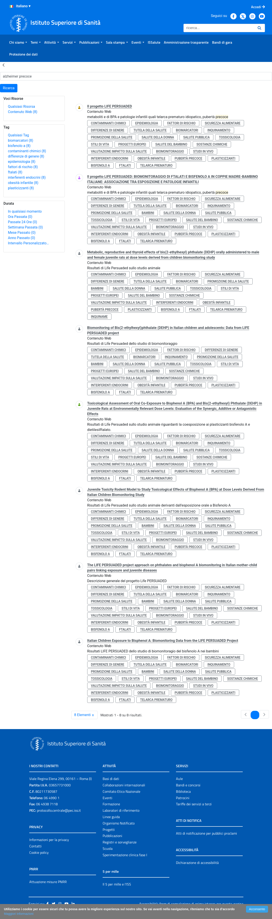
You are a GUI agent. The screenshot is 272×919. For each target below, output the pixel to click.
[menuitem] (18, 42)
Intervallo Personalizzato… (28, 243)
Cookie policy (39, 852)
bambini (148, 213)
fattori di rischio (23, 167)
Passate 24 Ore (22, 222)
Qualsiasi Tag (18, 135)
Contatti (35, 846)
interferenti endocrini (27, 177)
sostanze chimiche (211, 144)
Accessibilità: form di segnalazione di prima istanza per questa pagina (191, 903)
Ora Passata (20, 217)
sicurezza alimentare (223, 123)
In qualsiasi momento (25, 211)
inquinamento (218, 130)
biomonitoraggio (170, 151)
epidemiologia (21, 162)
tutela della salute (150, 130)
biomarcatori (20, 140)
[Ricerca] (218, 28)
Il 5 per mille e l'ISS (117, 884)
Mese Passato (21, 232)
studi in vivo (203, 151)
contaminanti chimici (27, 151)
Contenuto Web (22, 112)
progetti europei (132, 144)
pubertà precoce (188, 158)
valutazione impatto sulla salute (119, 151)
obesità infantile (23, 183)
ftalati (15, 172)
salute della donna (158, 137)
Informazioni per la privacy (49, 839)
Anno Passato (21, 238)
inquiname (99, 316)
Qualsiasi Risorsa (21, 106)
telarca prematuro (156, 165)
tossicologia (229, 137)
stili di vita (100, 144)
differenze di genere (26, 156)
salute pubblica (196, 137)
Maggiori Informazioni (18, 913)
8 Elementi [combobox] (85, 715)
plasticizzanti (21, 188)
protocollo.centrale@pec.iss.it (59, 810)
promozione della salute (111, 137)
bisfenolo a (19, 146)
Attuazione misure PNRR (48, 881)
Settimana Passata (25, 227)
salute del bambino (171, 144)
